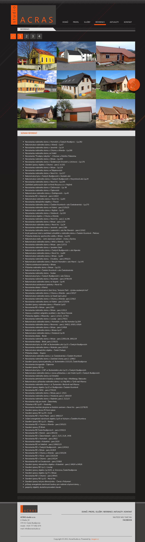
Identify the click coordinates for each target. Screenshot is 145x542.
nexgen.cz (95, 539)
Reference (100, 22)
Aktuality (114, 22)
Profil (76, 22)
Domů (65, 22)
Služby (87, 22)
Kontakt (128, 22)
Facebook (127, 520)
